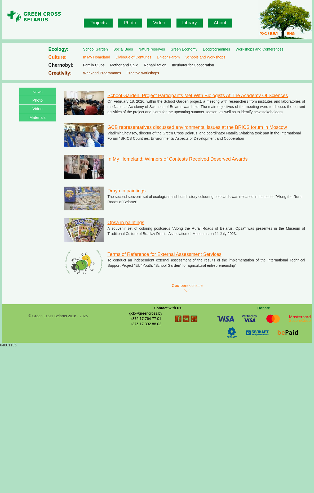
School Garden (95, 49)
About (220, 22)
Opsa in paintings (126, 222)
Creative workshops (142, 73)
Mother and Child (124, 65)
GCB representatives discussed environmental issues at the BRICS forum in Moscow (197, 127)
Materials (37, 117)
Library (189, 22)
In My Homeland (96, 57)
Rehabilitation (155, 65)
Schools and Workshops (205, 57)
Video (159, 22)
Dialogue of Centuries (133, 57)
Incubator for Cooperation (193, 65)
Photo (130, 22)
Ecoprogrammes (216, 49)
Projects (98, 22)
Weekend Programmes (102, 73)
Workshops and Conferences (259, 49)
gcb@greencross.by (145, 313)
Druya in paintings (127, 190)
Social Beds (123, 49)
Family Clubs (94, 65)
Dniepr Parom (168, 57)
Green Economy (183, 49)
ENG (291, 33)
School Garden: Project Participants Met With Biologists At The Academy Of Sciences (198, 95)
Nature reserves (152, 49)
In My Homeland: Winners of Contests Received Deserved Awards (178, 159)
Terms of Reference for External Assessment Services (165, 254)
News (38, 91)
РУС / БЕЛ (268, 33)
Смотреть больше (187, 285)
